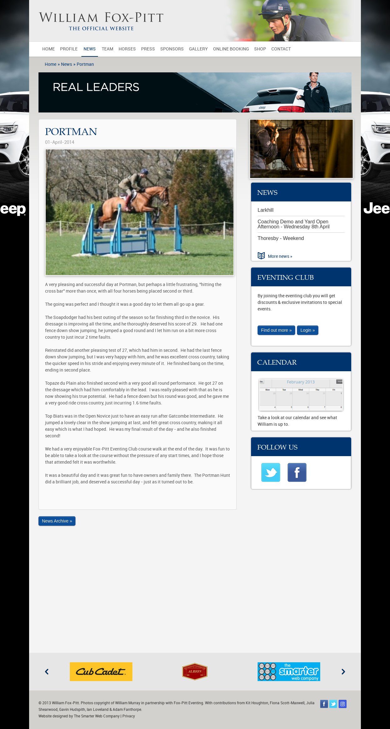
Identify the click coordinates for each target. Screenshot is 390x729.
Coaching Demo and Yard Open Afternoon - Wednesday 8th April (294, 224)
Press (148, 49)
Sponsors (172, 49)
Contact (281, 49)
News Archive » (57, 520)
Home (48, 49)
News (90, 49)
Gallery (198, 49)
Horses (127, 49)
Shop (260, 49)
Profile (69, 49)
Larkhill (266, 210)
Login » (307, 330)
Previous (47, 671)
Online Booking (231, 49)
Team (107, 49)
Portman (85, 64)
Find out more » (276, 330)
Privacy (128, 716)
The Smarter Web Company (97, 716)
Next (343, 671)
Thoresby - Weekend (281, 238)
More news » (280, 256)
